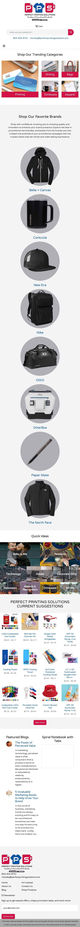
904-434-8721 (20, 38)
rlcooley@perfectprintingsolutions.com (49, 38)
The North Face (40, 523)
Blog (4, 890)
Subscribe (8, 916)
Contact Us (27, 886)
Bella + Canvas (40, 190)
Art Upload (27, 882)
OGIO (40, 380)
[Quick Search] (37, 32)
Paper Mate (40, 475)
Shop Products (29, 890)
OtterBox (40, 428)
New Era (40, 285)
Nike (40, 333)
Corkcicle (40, 238)
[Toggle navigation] (4, 46)
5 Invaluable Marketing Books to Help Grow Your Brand (26, 796)
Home (5, 882)
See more (40, 722)
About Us (6, 886)
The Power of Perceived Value (25, 744)
